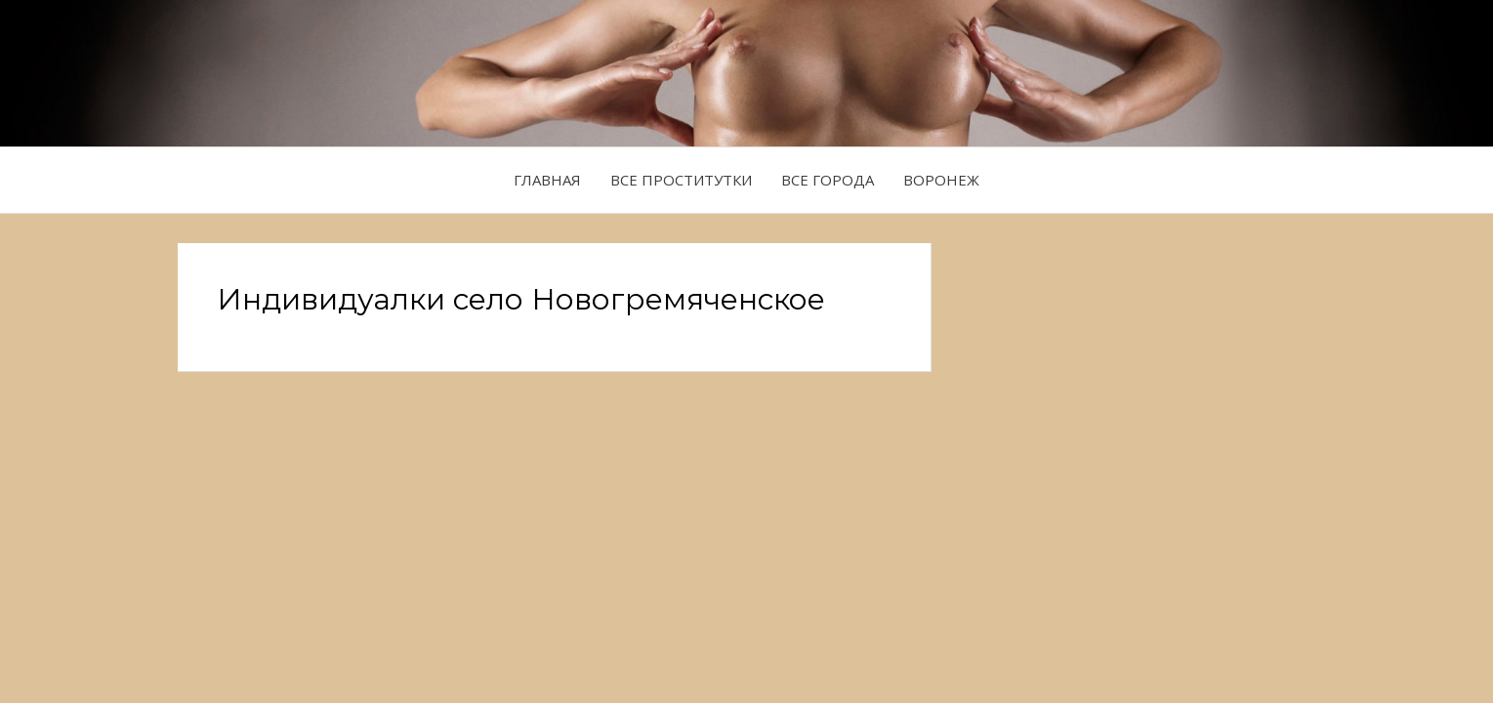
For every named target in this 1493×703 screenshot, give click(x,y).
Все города (827, 179)
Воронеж (941, 179)
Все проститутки (681, 179)
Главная (547, 179)
